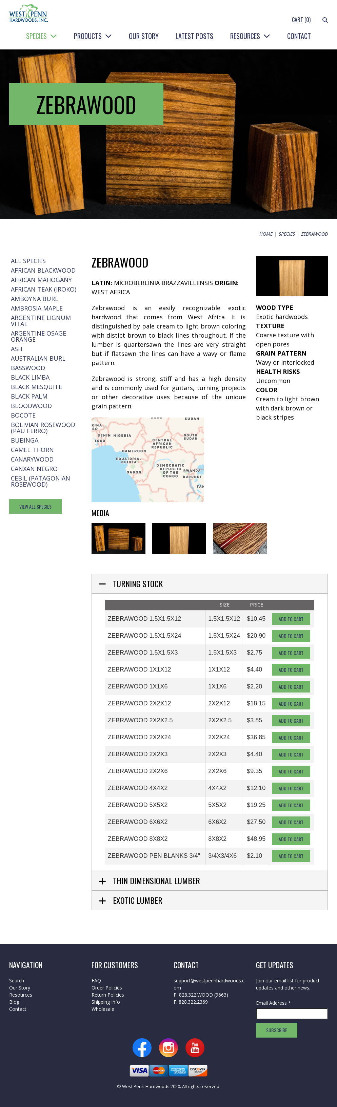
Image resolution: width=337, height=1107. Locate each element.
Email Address (273, 1003)
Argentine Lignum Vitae (41, 321)
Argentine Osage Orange (38, 336)
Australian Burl (38, 358)
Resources (245, 36)
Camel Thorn (32, 450)
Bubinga (24, 440)
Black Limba (30, 377)
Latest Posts (194, 36)
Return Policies (108, 995)
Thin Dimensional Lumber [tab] (156, 880)
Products (88, 36)
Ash (16, 349)
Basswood (28, 368)
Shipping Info (106, 1002)
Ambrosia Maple (37, 308)
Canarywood (32, 459)
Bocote (23, 415)
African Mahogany (41, 280)
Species (36, 36)
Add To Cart (291, 618)
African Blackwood (43, 270)
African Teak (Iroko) (43, 289)
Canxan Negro (34, 469)
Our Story (144, 36)
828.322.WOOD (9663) (203, 995)
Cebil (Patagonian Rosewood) (40, 481)
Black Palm (29, 396)
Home (266, 234)
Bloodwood (31, 406)
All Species (28, 261)
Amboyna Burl (34, 299)
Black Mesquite (36, 387)
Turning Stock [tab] (138, 583)
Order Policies (107, 987)
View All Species (35, 506)
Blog (14, 1002)
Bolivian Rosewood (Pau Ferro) (43, 428)
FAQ (96, 980)
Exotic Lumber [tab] (137, 900)
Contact (299, 36)
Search (16, 980)
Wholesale (103, 1009)
